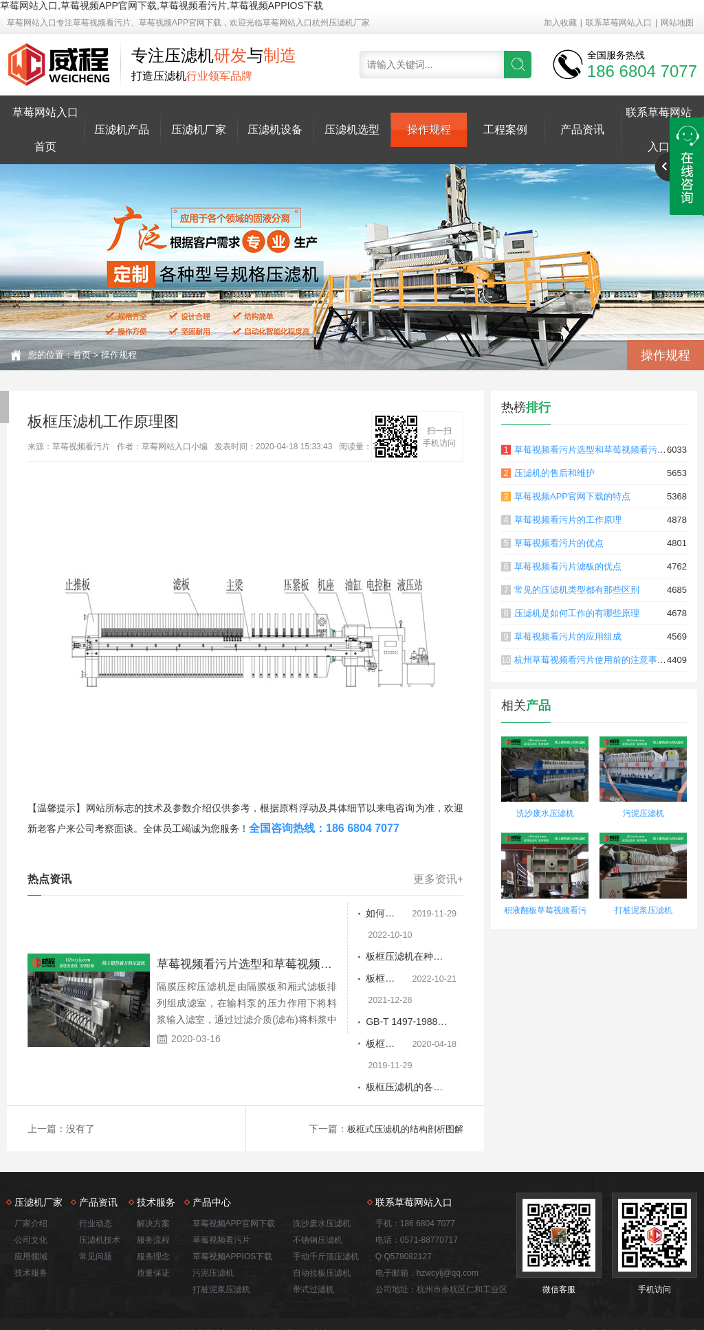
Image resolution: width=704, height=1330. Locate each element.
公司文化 (30, 1176)
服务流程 (153, 1176)
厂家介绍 (30, 1159)
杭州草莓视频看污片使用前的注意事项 (590, 660)
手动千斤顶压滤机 (326, 1192)
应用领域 (30, 1192)
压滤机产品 (121, 129)
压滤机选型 (352, 129)
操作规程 (429, 129)
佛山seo (646, 1269)
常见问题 (95, 1192)
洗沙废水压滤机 (545, 813)
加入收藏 (560, 22)
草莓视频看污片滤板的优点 (568, 566)
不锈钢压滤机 (317, 1176)
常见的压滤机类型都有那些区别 (576, 590)
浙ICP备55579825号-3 (540, 1269)
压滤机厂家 (198, 129)
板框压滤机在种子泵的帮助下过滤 (365, 935)
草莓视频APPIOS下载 (232, 1192)
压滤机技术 (99, 1176)
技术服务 (30, 1209)
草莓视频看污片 (221, 1176)
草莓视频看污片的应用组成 (568, 636)
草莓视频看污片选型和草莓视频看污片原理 (599, 449)
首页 (82, 355)
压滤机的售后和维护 (554, 473)
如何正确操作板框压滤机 (365, 913)
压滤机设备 (275, 129)
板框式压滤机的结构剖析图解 (400, 1064)
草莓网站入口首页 (45, 129)
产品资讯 (582, 129)
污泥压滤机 (643, 813)
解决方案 (153, 1159)
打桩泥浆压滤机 (643, 910)
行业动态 (95, 1159)
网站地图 (677, 22)
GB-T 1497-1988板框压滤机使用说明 (365, 979)
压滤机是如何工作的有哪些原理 (576, 613)
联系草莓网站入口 (619, 22)
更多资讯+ (438, 879)
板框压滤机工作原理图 (365, 1001)
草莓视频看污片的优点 (559, 543)
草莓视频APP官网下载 (233, 1159)
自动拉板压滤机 (322, 1209)
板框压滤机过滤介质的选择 (365, 957)
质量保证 (153, 1209)
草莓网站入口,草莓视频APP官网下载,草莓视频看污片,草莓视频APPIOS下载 (161, 5)
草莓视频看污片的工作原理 (568, 520)
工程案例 (505, 129)
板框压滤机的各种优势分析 (365, 1023)
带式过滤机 (313, 1225)
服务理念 (153, 1192)
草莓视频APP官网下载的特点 (572, 496)
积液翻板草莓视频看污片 (545, 911)
